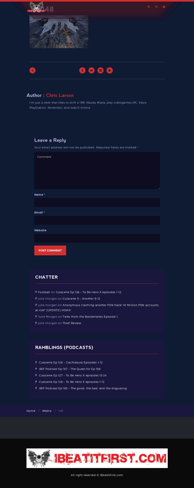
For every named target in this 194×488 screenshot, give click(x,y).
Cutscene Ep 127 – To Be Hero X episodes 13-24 (73, 375)
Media (47, 410)
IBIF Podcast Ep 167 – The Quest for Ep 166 (69, 369)
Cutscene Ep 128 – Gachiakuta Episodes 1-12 (71, 362)
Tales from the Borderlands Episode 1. (90, 316)
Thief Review (72, 323)
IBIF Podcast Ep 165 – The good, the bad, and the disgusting (83, 388)
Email (39, 212)
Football (44, 292)
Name (39, 194)
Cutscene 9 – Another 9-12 (81, 298)
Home (31, 410)
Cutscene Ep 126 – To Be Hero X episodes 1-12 (88, 292)
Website (40, 230)
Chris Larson (60, 95)
